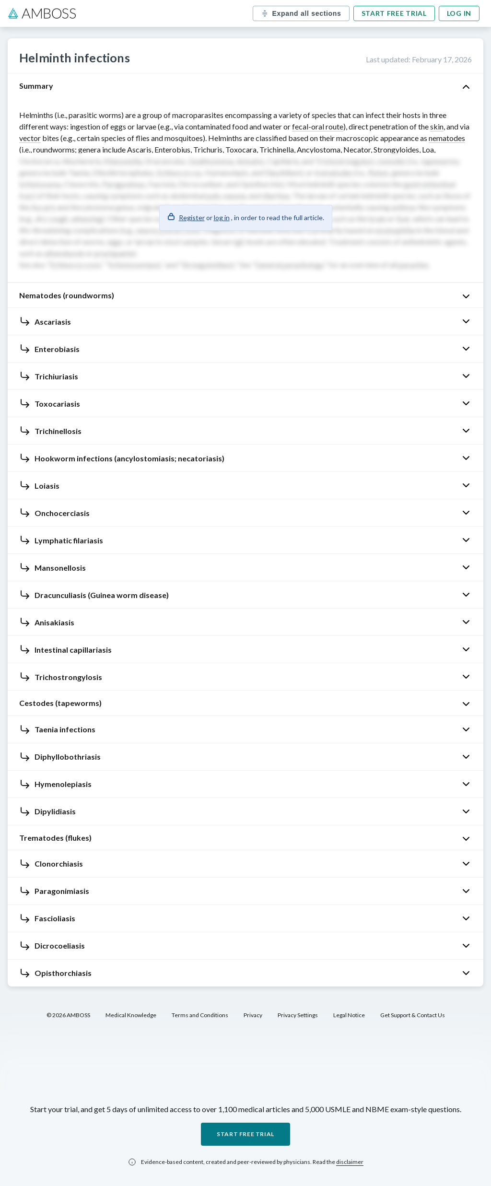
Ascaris (139, 149)
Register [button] (192, 217)
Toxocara (241, 149)
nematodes (447, 137)
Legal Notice (349, 1015)
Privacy (253, 1015)
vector (30, 137)
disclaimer (349, 1161)
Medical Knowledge (130, 1015)
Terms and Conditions (200, 1015)
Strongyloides (396, 149)
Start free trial (394, 13)
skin (437, 126)
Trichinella (276, 149)
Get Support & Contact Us (412, 1015)
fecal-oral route (317, 126)
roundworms (54, 149)
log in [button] (222, 217)
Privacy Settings (298, 1015)
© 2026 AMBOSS (68, 1015)
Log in (459, 13)
